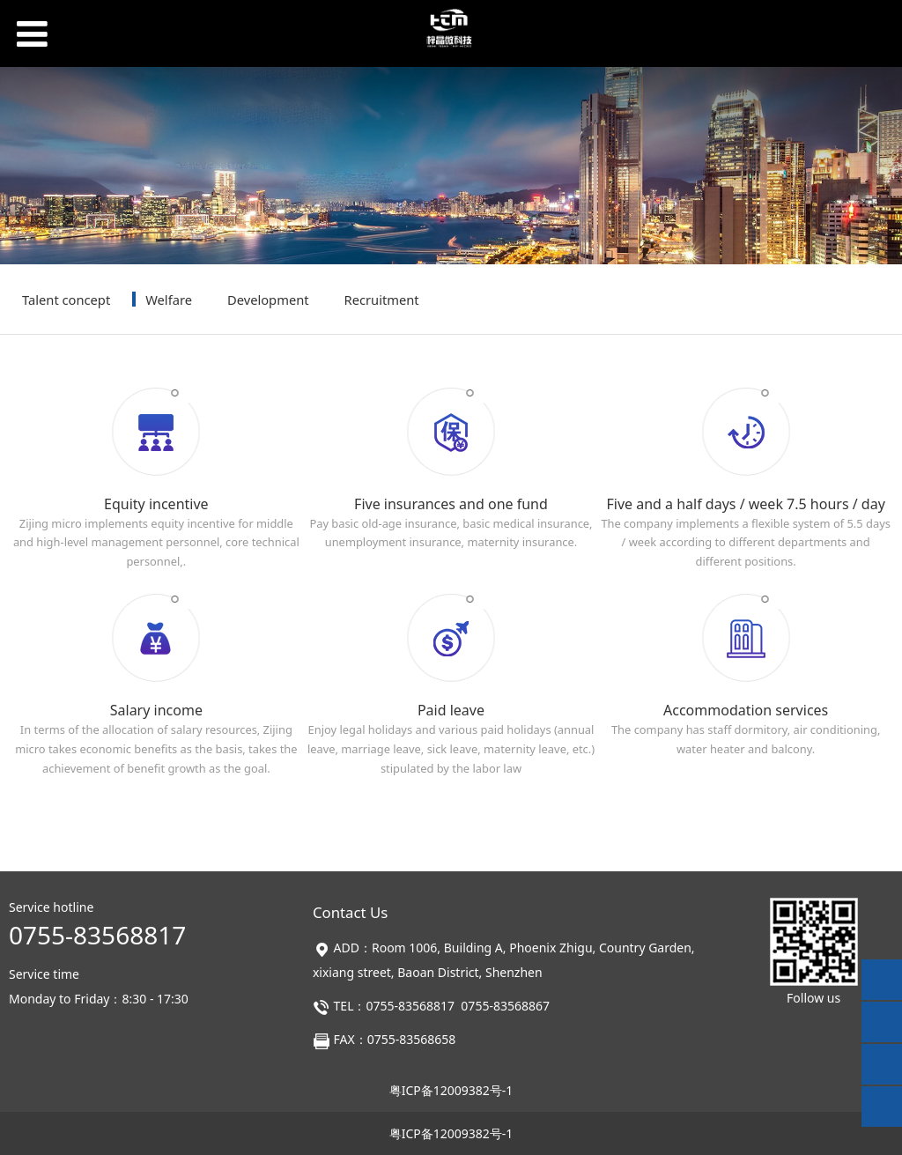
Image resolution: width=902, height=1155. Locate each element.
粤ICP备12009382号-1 (451, 1090)
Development (268, 299)
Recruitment (381, 299)
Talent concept (66, 299)
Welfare (168, 299)
